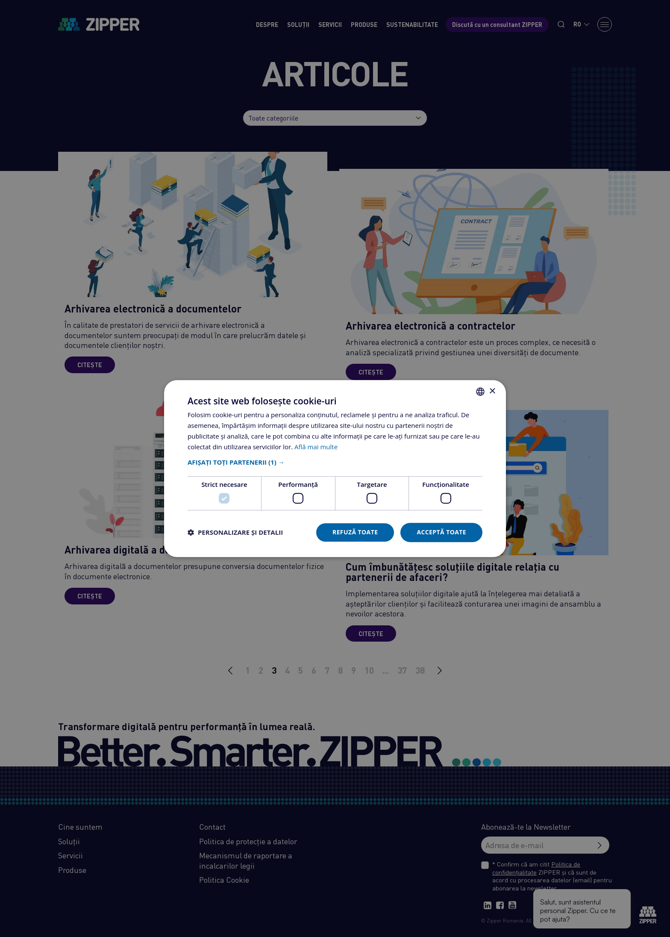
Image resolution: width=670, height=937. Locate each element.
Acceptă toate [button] (441, 532)
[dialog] (335, 468)
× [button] (492, 391)
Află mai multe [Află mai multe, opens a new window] (316, 446)
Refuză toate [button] (355, 532)
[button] (335, 462)
